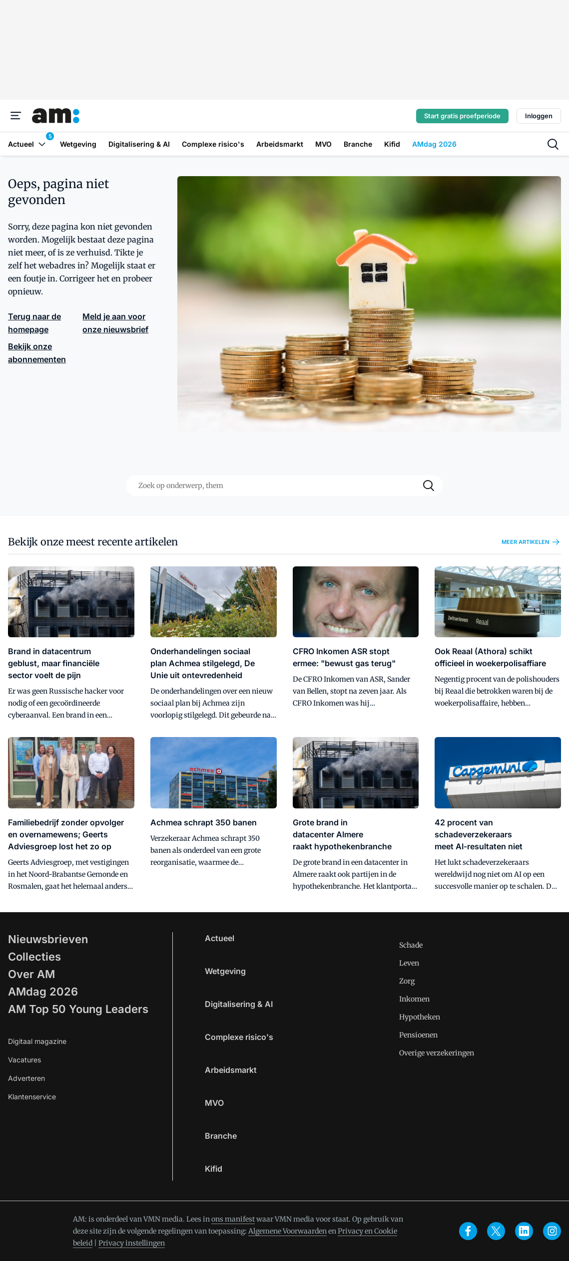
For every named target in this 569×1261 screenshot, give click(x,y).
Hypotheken (419, 1016)
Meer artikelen (531, 542)
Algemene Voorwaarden (287, 1231)
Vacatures (24, 1059)
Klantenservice (32, 1096)
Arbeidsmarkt (231, 1070)
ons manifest (233, 1219)
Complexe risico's (239, 1037)
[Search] (429, 485)
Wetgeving (225, 971)
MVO (214, 1103)
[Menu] (16, 116)
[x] (496, 1231)
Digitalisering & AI (239, 1004)
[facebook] (468, 1231)
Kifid (213, 1169)
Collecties (34, 956)
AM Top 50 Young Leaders (78, 1009)
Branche (221, 1136)
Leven (409, 963)
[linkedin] (524, 1231)
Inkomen (414, 999)
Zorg (407, 981)
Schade (411, 945)
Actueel (219, 938)
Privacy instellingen (131, 1243)
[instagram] (552, 1231)
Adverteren (26, 1078)
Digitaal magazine (37, 1041)
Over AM (31, 974)
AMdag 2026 (43, 991)
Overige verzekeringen (436, 1052)
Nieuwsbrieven (48, 939)
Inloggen (539, 116)
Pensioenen (418, 1034)
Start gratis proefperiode (462, 116)
